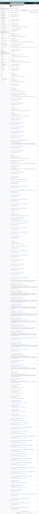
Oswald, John (5, 66)
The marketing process (14, 23)
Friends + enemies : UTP (14, 83)
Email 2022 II (13, 155)
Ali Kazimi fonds (15, 162)
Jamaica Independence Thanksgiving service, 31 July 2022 (19, 140)
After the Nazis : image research (16, 68)
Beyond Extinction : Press (15, 165)
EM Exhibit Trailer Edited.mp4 (15, 480)
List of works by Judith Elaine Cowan (16, 236)
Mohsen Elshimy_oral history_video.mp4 (17, 330)
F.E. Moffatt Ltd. (5, 42)
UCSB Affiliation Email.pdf (15, 409)
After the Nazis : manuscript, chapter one (17, 135)
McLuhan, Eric (5, 61)
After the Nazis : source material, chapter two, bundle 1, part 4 (20, 498)
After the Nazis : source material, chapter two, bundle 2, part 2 (20, 507)
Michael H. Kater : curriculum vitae (16, 49)
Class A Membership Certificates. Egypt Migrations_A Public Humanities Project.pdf (23, 436)
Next (31, 512)
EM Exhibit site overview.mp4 (15, 413)
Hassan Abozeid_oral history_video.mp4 (17, 297)
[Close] (38, 1)
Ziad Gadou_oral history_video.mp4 (16, 342)
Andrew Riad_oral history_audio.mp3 (16, 290)
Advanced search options (15, 8)
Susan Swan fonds (15, 25)
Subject (2, 74)
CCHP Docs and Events (14, 371)
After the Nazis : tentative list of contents (17, 259)
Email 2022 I (12, 212)
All (1, 8)
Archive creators (3, 30)
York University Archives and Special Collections (5, 44)
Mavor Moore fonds (5, 25)
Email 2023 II (13, 53)
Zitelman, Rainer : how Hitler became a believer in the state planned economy (23, 190)
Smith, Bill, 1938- (5, 69)
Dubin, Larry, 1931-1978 (5, 59)
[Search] (17, 3)
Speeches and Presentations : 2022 (16, 194)
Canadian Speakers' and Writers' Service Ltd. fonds (5, 15)
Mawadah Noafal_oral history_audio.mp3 (17, 283)
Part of (2, 6)
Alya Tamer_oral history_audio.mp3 (16, 317)
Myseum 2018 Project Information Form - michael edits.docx (20, 422)
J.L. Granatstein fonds (15, 85)
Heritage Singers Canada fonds (16, 142)
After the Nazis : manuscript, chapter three (17, 126)
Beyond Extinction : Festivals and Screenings (17, 160)
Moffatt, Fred (5, 37)
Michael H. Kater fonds (15, 51)
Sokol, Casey (5, 56)
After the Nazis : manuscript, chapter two (17, 131)
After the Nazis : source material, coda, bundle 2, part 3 (19, 199)
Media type (2, 81)
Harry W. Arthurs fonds (15, 16)
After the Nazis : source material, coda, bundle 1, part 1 (19, 181)
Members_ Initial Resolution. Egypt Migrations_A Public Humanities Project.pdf (23, 471)
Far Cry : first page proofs (15, 176)
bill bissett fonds (5, 20)
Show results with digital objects (34, 12)
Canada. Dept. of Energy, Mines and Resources (5, 65)
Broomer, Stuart (5, 68)
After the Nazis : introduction (15, 64)
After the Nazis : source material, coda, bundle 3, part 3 (19, 208)
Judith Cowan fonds (15, 55)
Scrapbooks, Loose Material (15, 19)
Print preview (12, 10)
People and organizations (3, 51)
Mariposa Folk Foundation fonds (5, 12)
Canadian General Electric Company (5, 39)
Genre (2, 76)
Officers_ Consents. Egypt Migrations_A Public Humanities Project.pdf (21, 440)
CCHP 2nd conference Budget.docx (16, 400)
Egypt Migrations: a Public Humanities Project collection (20, 285)
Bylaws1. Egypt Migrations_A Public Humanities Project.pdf (20, 431)
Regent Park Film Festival (5, 40)
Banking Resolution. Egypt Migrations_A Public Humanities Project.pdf (21, 458)
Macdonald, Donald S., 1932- (5, 34)
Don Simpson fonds (5, 24)
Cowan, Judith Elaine (5, 35)
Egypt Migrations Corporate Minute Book (17, 378)
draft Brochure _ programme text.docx (17, 418)
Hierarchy (16, 10)
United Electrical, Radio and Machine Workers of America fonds (5, 18)
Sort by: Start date (29, 10)
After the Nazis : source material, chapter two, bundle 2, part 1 (20, 502)
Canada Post (13, 73)
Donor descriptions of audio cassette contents (18, 93)
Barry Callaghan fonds (5, 26)
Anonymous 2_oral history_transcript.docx (17, 364)
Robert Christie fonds (15, 21)
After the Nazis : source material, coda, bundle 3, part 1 (19, 203)
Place (2, 71)
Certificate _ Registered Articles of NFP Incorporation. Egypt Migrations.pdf (22, 449)
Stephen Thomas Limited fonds (5, 22)
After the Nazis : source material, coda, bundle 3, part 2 (19, 227)
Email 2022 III (13, 107)
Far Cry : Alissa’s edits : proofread (16, 384)
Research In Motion (5, 47)
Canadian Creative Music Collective (5, 62)
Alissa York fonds (15, 178)
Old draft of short (13, 38)
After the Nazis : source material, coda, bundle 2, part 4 (19, 255)
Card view (20, 10)
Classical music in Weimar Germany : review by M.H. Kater (20, 349)
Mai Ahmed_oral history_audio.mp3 (16, 304)
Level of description (4, 79)
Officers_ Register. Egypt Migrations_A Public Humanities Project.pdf (21, 476)
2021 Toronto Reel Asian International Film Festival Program (20, 277)
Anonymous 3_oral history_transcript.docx (17, 324)
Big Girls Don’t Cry (13, 33)
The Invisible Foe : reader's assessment (17, 98)
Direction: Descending (35, 10)
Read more (19, 315)
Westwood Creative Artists (5, 45)
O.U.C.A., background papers (15, 14)
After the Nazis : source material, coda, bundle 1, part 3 (19, 250)
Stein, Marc (5, 48)
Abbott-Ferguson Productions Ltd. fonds (5, 10)
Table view (24, 10)
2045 (29, 512)
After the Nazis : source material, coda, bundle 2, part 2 (19, 223)
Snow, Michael (5, 58)
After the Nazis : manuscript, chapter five (17, 150)
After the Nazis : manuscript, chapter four (17, 122)
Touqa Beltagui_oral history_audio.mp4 (17, 353)
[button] (33, 3)
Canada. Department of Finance (5, 55)
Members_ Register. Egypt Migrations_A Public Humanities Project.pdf (21, 427)
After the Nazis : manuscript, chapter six (17, 146)
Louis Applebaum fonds (5, 28)
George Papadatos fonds (16, 95)
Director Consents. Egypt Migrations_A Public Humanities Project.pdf (21, 462)
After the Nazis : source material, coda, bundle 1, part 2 (19, 246)
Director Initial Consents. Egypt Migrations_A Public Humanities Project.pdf (22, 467)
